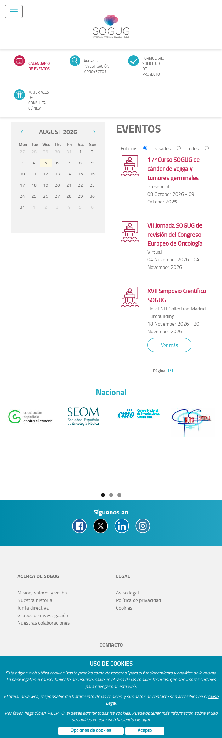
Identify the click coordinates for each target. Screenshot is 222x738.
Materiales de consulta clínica (38, 100)
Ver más (169, 345)
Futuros (129, 148)
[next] (94, 131)
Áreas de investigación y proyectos (96, 66)
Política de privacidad (138, 600)
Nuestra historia (34, 600)
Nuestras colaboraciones (43, 622)
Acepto (145, 730)
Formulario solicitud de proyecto (153, 66)
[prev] (21, 131)
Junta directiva (33, 607)
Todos (193, 148)
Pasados (162, 148)
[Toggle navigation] (14, 11)
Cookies (124, 607)
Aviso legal (127, 592)
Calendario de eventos (39, 66)
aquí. (146, 719)
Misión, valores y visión (42, 592)
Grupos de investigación (42, 615)
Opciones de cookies (91, 730)
